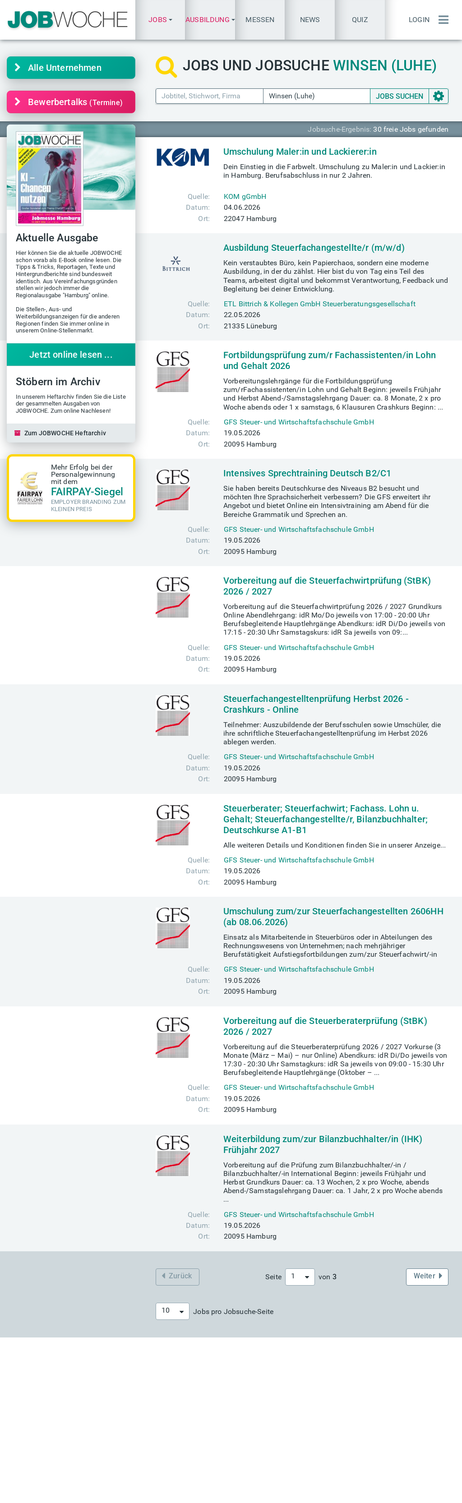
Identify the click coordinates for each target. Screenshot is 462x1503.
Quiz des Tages (388, 1382)
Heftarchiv (267, 1373)
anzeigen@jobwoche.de (174, 1450)
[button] (160, 20)
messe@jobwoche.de (170, 1390)
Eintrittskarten (158, 1382)
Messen (259, 19)
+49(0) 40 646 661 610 (287, 1458)
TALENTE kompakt (280, 1390)
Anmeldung (382, 1441)
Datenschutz (232, 1493)
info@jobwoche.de (280, 1433)
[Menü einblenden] (441, 20)
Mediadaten (155, 1433)
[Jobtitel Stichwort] (209, 95)
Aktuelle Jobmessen (169, 1373)
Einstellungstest (390, 1373)
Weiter (428, 1276)
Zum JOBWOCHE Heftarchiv (60, 433)
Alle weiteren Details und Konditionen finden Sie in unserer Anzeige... (334, 845)
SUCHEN (399, 96)
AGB (266, 1493)
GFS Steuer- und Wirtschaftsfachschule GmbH (299, 422)
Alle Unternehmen (58, 67)
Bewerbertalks (68, 102)
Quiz (360, 19)
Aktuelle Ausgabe (278, 1382)
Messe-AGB (299, 1493)
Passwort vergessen (396, 1450)
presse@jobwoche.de (284, 1441)
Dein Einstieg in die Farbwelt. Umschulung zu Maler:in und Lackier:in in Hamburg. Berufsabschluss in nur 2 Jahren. (334, 171)
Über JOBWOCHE (164, 1458)
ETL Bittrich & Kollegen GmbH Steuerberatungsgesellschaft (320, 304)
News (310, 19)
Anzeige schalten (164, 1441)
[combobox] (300, 1277)
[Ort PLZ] (317, 95)
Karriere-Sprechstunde (63, 1373)
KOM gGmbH (245, 196)
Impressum (187, 1493)
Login (419, 19)
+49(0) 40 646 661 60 (285, 1450)
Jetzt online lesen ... (71, 354)
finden (47, 1382)
